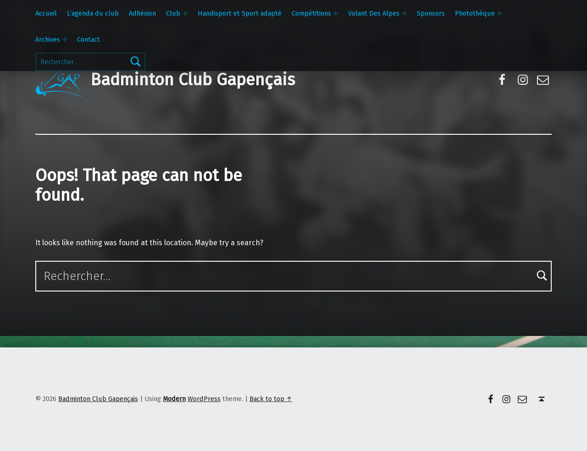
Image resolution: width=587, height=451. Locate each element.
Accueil (46, 13)
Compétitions (311, 13)
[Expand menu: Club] (185, 13)
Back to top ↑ (270, 399)
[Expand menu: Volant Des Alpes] (404, 13)
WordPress (204, 399)
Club (173, 13)
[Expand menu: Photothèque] (499, 13)
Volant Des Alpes (373, 13)
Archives (47, 39)
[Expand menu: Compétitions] (335, 13)
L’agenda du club (93, 13)
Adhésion (142, 13)
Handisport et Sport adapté (240, 13)
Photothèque (475, 13)
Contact (88, 39)
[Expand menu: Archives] (64, 39)
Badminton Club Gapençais (192, 80)
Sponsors (431, 13)
